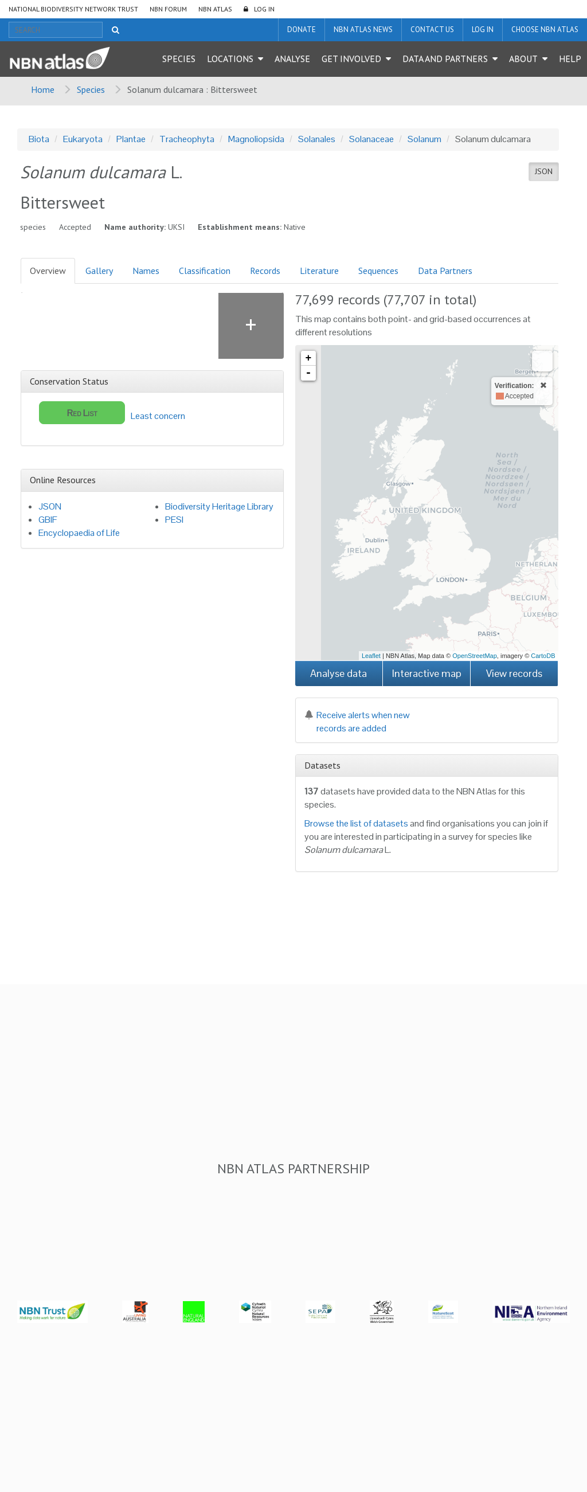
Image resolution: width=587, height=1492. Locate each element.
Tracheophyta (186, 139)
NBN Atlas (215, 9)
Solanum (424, 139)
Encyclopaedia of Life (79, 533)
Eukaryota (83, 139)
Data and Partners (445, 58)
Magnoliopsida (256, 139)
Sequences (378, 270)
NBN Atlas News (363, 29)
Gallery (99, 270)
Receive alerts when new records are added (357, 721)
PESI (174, 520)
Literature (319, 270)
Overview (48, 270)
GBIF (47, 520)
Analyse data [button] (338, 673)
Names (145, 270)
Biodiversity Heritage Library (219, 506)
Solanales (316, 139)
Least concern (112, 412)
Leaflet (371, 655)
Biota (39, 139)
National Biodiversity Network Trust (73, 9)
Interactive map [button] (426, 673)
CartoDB (543, 655)
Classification (204, 270)
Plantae (131, 139)
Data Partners (445, 270)
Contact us (432, 29)
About (523, 58)
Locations (230, 58)
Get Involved (351, 58)
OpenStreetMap (474, 655)
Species (178, 58)
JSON (544, 171)
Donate (301, 29)
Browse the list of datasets (356, 823)
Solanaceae (371, 139)
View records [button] (514, 673)
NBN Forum (168, 9)
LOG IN (264, 9)
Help (570, 58)
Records (265, 270)
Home (42, 89)
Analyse (292, 58)
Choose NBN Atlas (544, 29)
